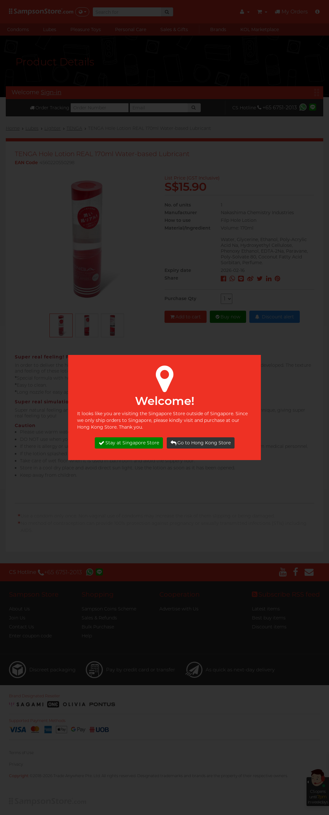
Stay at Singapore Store (129, 443)
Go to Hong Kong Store (201, 443)
